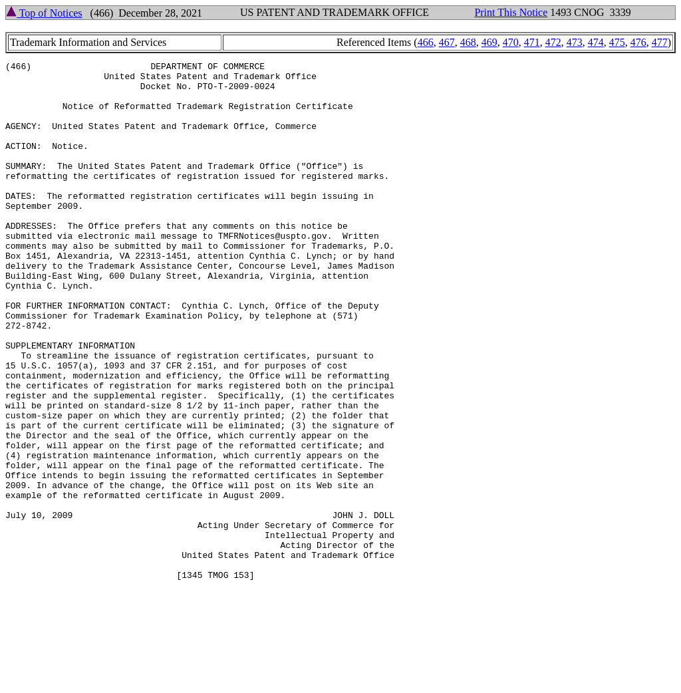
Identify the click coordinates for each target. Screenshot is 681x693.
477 (660, 42)
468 (468, 42)
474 (596, 42)
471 (532, 42)
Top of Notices (44, 13)
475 (617, 42)
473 (575, 42)
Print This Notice (510, 12)
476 (638, 42)
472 (553, 42)
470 (511, 42)
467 (447, 42)
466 (426, 42)
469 (489, 42)
